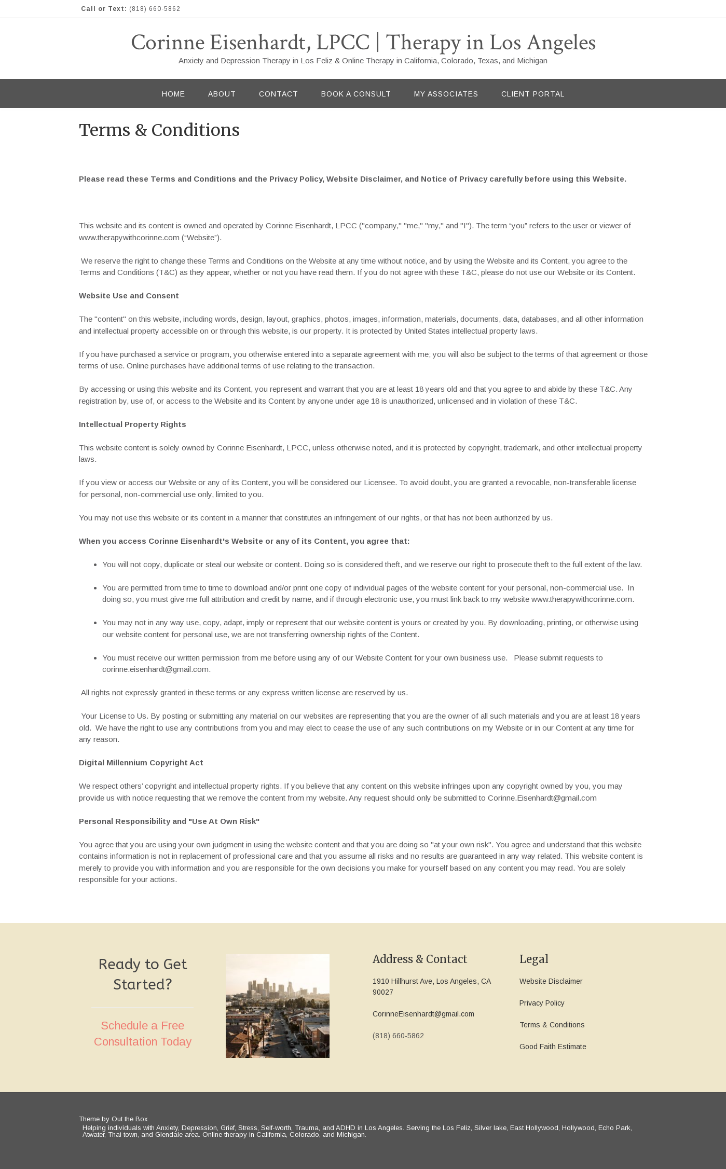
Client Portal (533, 94)
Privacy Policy (542, 1003)
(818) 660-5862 (155, 8)
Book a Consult (356, 94)
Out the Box (130, 1119)
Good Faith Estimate (552, 1046)
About (222, 94)
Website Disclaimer (551, 981)
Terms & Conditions (552, 1025)
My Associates (446, 94)
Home (173, 94)
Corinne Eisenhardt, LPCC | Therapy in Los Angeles (363, 42)
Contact (278, 94)
